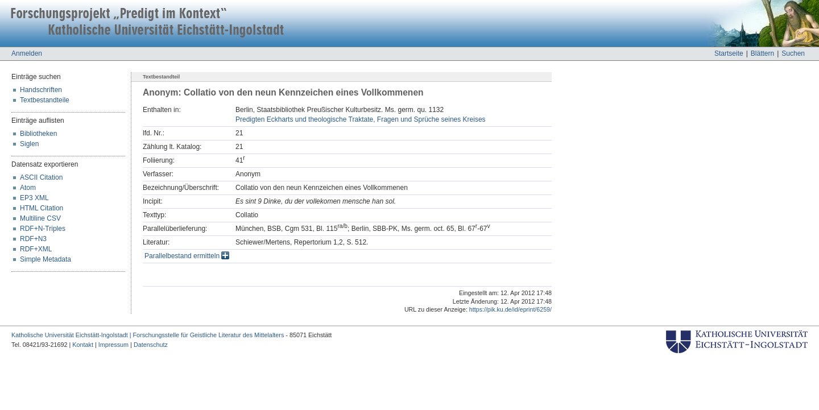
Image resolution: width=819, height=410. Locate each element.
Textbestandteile (44, 100)
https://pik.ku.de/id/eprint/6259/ (510, 309)
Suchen (793, 53)
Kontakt (82, 344)
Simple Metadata (45, 259)
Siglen (29, 144)
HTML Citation (41, 208)
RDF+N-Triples (42, 229)
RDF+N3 (33, 239)
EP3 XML (34, 198)
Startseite (728, 53)
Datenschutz (151, 344)
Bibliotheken (38, 134)
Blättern (762, 53)
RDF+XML (36, 249)
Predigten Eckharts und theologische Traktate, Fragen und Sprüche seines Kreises (360, 119)
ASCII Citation (41, 177)
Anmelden (26, 53)
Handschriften (41, 90)
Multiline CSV (40, 218)
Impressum (113, 344)
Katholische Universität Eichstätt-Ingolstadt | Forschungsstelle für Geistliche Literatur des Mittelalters (147, 335)
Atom (28, 188)
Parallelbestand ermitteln (186, 256)
